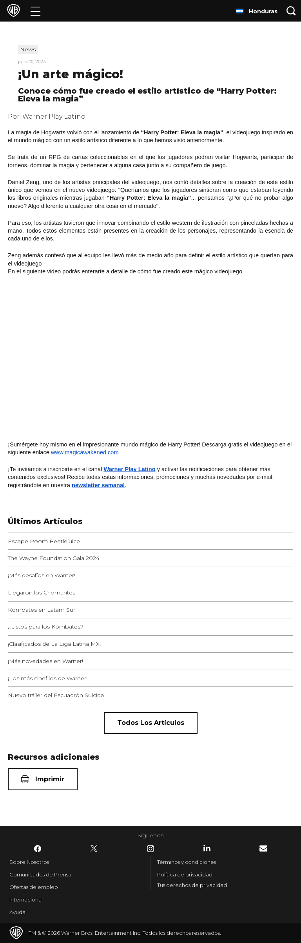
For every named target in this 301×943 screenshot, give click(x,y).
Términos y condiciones (186, 862)
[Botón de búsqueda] (291, 11)
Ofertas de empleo (33, 887)
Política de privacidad (184, 874)
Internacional (26, 899)
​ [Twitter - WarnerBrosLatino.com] (94, 848)
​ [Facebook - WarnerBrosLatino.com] (37, 848)
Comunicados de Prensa (40, 874)
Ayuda (17, 912)
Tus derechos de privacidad (192, 885)
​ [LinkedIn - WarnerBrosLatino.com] (207, 848)
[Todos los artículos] (151, 723)
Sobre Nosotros (29, 862)
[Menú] (35, 11)
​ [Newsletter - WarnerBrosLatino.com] (263, 848)
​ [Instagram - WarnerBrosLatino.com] (150, 848)
